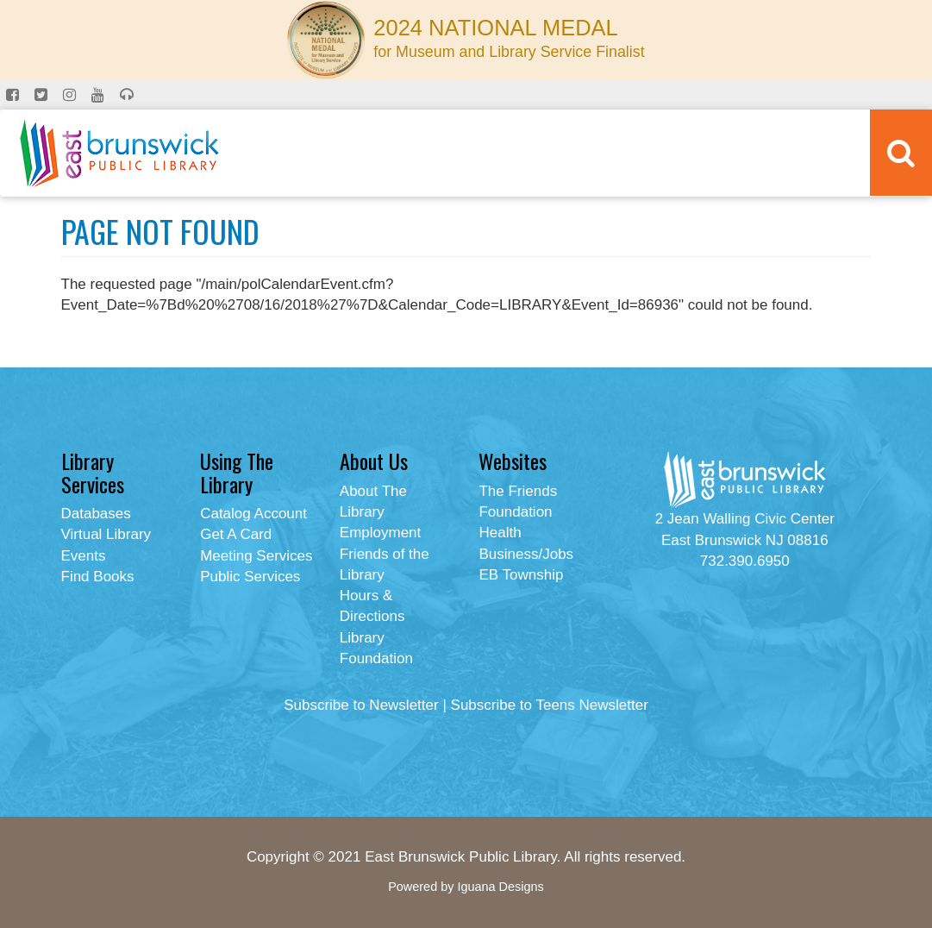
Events (83, 556)
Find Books (97, 576)
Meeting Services (256, 556)
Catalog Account (253, 513)
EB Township (521, 575)
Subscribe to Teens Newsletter (549, 705)
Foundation (515, 512)
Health (500, 532)
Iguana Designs (500, 887)
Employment (380, 532)
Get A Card (236, 534)
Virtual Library (106, 534)
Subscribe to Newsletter (361, 705)
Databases (96, 513)
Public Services (250, 576)
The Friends (518, 491)
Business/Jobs (526, 554)
